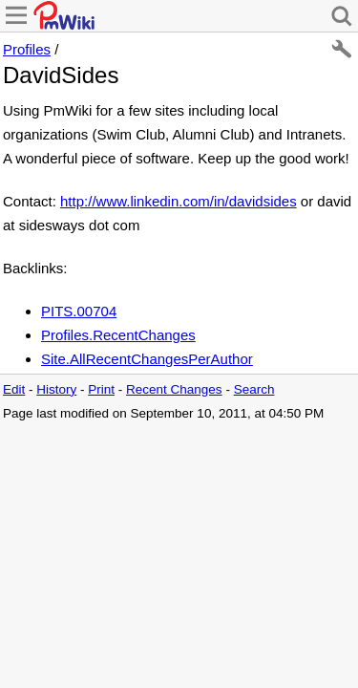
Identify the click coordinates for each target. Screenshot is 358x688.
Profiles (27, 49)
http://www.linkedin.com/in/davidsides (178, 201)
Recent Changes (174, 389)
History (56, 389)
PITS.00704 (78, 311)
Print (101, 389)
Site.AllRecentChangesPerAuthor (147, 359)
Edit (14, 389)
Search (254, 389)
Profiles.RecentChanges (118, 335)
